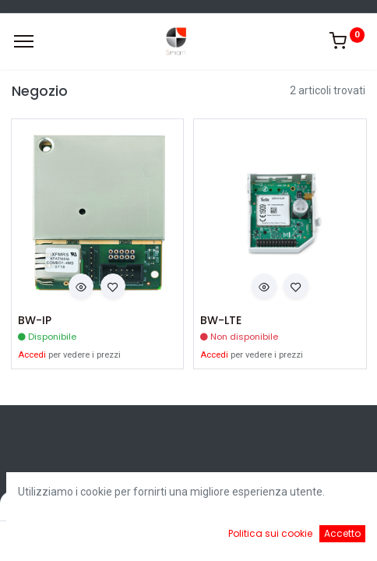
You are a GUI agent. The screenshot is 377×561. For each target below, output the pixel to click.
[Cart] (234, 537)
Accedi (32, 355)
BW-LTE (220, 320)
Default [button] (286, 505)
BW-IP (34, 320)
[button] (81, 285)
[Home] (51, 537)
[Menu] (23, 41)
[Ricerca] (143, 537)
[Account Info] (326, 537)
